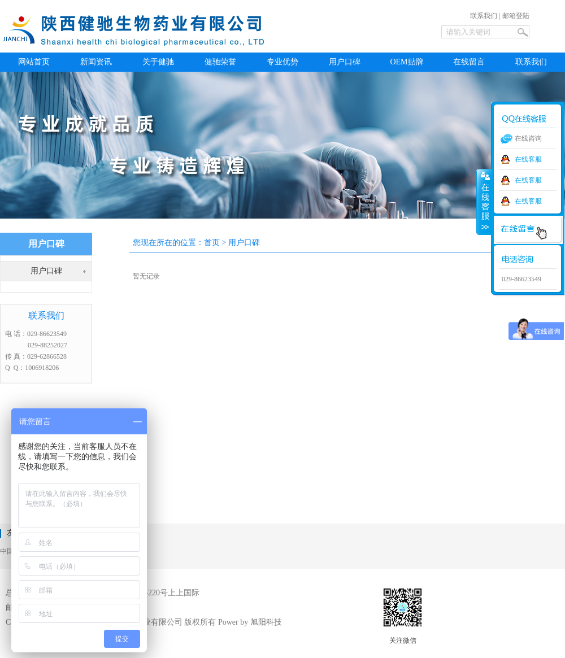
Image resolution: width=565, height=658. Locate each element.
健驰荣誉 (220, 62)
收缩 (484, 201)
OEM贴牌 (406, 62)
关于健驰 (158, 62)
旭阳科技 (266, 622)
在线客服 (528, 159)
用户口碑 (344, 62)
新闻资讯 (96, 62)
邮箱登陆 (515, 16)
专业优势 (282, 62)
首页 (212, 242)
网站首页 (34, 62)
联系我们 (483, 16)
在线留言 (469, 62)
